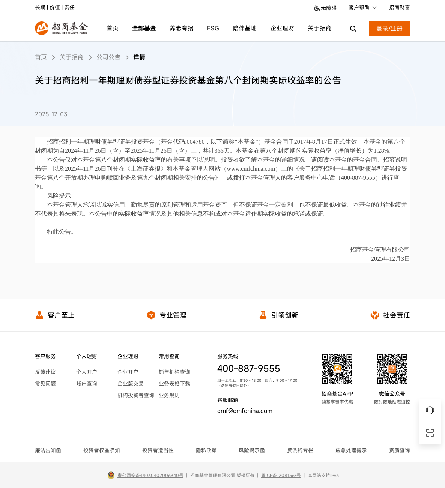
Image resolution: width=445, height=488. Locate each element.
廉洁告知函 (48, 450)
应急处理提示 (351, 450)
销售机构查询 (174, 371)
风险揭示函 (252, 450)
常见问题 (45, 383)
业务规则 (169, 395)
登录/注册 (389, 28)
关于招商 (320, 28)
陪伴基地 (245, 28)
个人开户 (86, 371)
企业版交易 (130, 383)
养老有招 (182, 28)
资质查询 (399, 450)
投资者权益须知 (101, 450)
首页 (113, 28)
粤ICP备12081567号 (281, 475)
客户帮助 (363, 7)
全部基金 (144, 28)
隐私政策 (206, 450)
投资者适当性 (158, 450)
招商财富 (399, 7)
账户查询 (86, 383)
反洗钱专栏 (300, 450)
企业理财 (282, 28)
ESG (213, 28)
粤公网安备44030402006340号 (150, 475)
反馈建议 (45, 371)
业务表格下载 (174, 383)
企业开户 (127, 371)
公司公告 (108, 57)
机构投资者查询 (135, 395)
